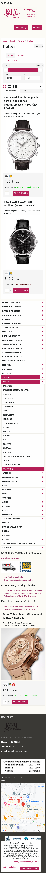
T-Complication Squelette (17, 456)
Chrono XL (8, 398)
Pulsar (6, 535)
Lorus (23, 539)
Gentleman (8, 415)
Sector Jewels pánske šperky (18, 543)
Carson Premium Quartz (16, 390)
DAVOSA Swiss (23, 481)
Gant (23, 494)
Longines (23, 369)
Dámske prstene (23, 311)
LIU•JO (23, 510)
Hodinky (23, 365)
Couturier (8, 402)
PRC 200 (6, 431)
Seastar (7, 444)
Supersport (9, 452)
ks (8, 193)
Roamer (23, 490)
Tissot (23, 377)
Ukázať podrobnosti (10, 867)
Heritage (7, 419)
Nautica (6, 523)
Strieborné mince (11, 352)
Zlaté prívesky (23, 328)
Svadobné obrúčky (23, 344)
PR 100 (6, 427)
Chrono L (8, 394)
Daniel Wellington (12, 527)
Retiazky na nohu (11, 323)
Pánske (23, 382)
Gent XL (7, 411)
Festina (23, 506)
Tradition (8, 469)
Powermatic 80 (10, 423)
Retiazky (23, 319)
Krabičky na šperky (13, 357)
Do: (32, 77)
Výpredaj (23, 548)
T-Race (6, 460)
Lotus (5, 531)
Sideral (7, 448)
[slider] (6, 70)
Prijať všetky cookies (29, 868)
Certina (23, 373)
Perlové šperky (23, 336)
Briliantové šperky (23, 340)
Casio (5, 485)
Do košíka (21, 193)
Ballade (7, 386)
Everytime (8, 407)
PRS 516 (6, 436)
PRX (5, 440)
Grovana (23, 514)
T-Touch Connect (12, 465)
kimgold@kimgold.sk (17, 751)
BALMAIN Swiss (23, 477)
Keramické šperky (23, 348)
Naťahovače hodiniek (13, 361)
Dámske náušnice (23, 307)
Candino (6, 498)
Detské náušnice (23, 303)
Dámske (23, 473)
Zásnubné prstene (23, 315)
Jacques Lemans (23, 519)
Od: (13, 77)
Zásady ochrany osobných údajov (26, 862)
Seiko (23, 502)
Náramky (23, 332)
